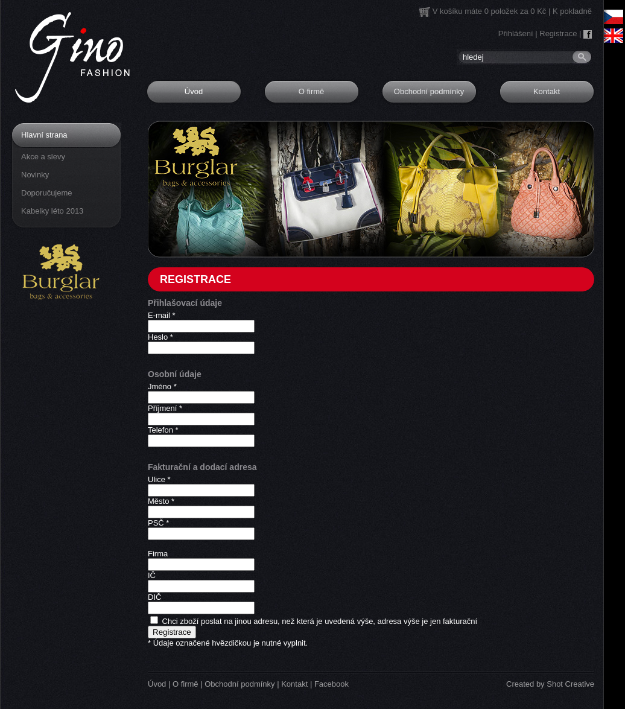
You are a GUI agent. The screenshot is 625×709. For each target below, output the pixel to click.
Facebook (331, 683)
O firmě (312, 91)
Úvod (194, 91)
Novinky (35, 174)
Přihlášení (515, 33)
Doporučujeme (46, 192)
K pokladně (572, 11)
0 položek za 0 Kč (515, 11)
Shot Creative (570, 683)
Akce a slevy (43, 156)
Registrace (558, 33)
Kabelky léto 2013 (52, 210)
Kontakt (546, 91)
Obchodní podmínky (429, 91)
